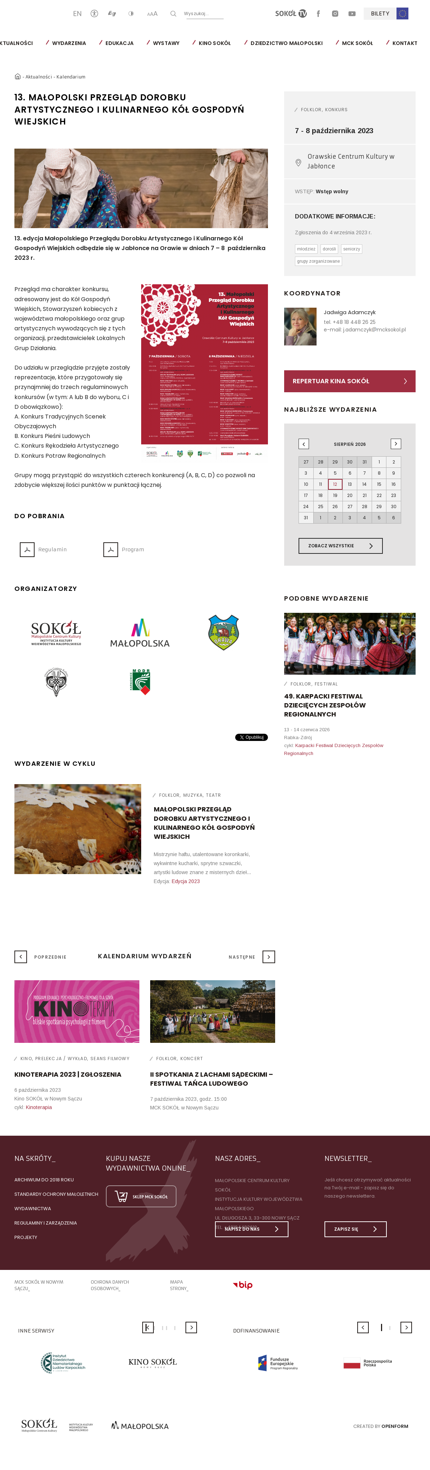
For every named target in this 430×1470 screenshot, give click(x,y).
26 (335, 506)
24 (306, 506)
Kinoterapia (39, 1107)
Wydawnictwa (32, 1208)
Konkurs (336, 110)
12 (335, 484)
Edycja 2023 (186, 881)
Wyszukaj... (219, 13)
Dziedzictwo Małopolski (286, 43)
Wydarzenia (69, 43)
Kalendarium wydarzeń (145, 955)
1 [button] (381, 1327)
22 (379, 495)
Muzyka (193, 795)
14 (364, 484)
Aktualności (39, 77)
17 (306, 495)
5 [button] (174, 1328)
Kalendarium (71, 77)
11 (320, 484)
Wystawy (166, 43)
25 (320, 506)
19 (335, 495)
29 (379, 506)
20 (350, 495)
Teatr (213, 795)
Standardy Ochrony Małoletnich (56, 1194)
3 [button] (162, 1328)
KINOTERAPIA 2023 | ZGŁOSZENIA (67, 1074)
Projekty (25, 1237)
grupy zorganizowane (318, 261)
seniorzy (351, 249)
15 (379, 484)
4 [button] (166, 1328)
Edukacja (120, 43)
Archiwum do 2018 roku (44, 1179)
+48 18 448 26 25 (354, 322)
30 (394, 506)
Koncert (191, 1058)
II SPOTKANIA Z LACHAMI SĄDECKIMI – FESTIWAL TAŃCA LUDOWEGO (211, 1079)
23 (393, 495)
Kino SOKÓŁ (214, 43)
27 (350, 506)
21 (365, 495)
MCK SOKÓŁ (357, 43)
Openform (394, 1426)
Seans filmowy (110, 1058)
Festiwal (326, 684)
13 (350, 484)
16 (393, 484)
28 (364, 506)
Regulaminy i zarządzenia (45, 1223)
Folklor (169, 795)
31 (306, 518)
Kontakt (405, 43)
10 (306, 484)
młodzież (306, 249)
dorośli (329, 249)
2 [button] (154, 1328)
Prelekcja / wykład (61, 1058)
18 (320, 495)
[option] (141, 188)
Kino (26, 1058)
